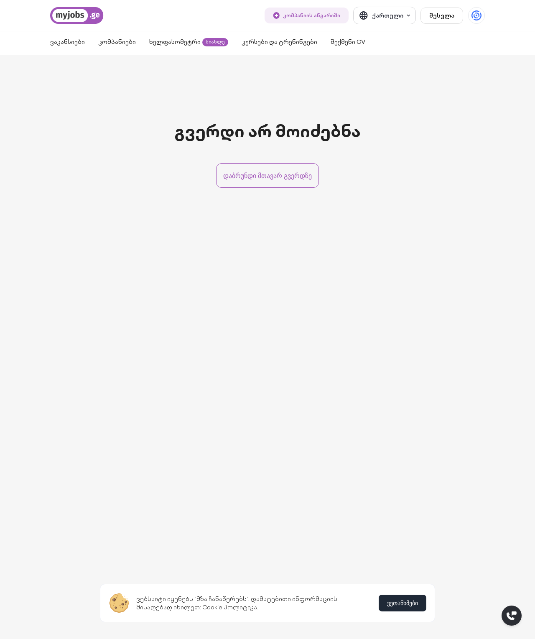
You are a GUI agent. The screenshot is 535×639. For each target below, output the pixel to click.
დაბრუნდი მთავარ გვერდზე (267, 175)
